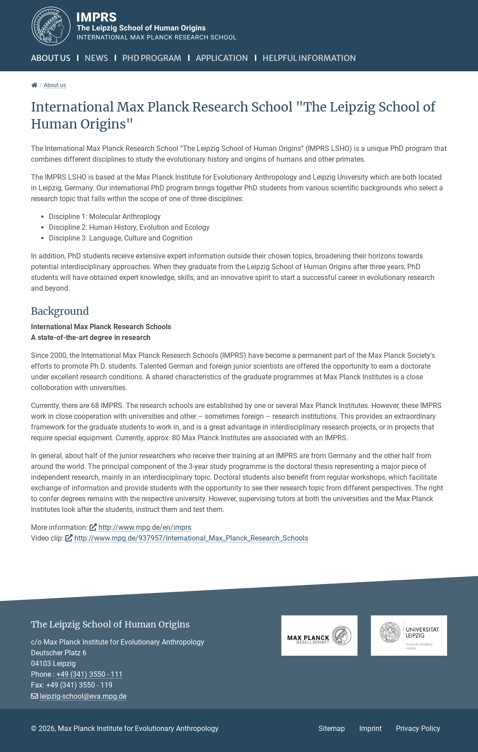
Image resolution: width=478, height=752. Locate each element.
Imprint (370, 728)
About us (50, 58)
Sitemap (332, 728)
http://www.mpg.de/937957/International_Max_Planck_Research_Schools (191, 538)
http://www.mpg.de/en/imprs (145, 527)
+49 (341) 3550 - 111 (89, 674)
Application (222, 58)
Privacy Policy (418, 728)
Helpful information (309, 58)
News (96, 58)
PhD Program (151, 58)
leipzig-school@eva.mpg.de (83, 696)
